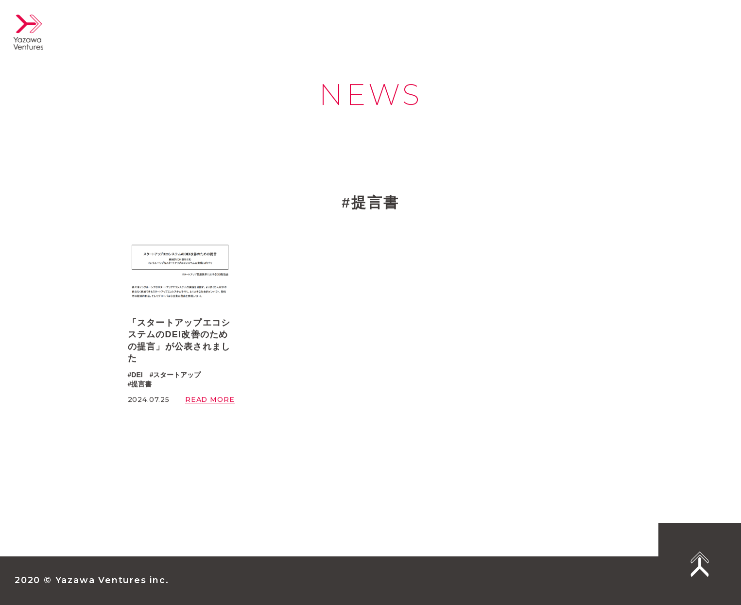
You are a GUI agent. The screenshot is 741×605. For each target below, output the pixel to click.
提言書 (141, 384)
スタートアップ (177, 375)
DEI (136, 375)
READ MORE (210, 400)
